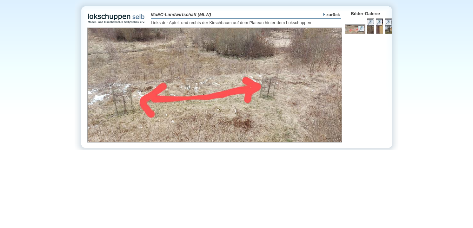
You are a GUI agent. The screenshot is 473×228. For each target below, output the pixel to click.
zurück (331, 14)
